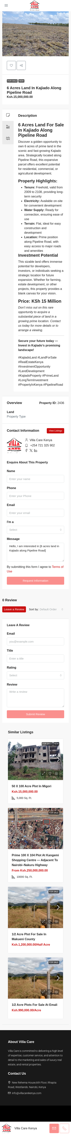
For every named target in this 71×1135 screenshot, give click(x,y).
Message (13, 539)
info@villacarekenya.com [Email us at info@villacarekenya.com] (26, 1093)
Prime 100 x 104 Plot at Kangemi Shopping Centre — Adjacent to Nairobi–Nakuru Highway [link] (35, 860)
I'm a (10, 522)
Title (10, 650)
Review (12, 684)
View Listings (55, 430)
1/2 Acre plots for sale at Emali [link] (34, 1004)
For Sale (12, 81)
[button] (11, 65)
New (21, 81)
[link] (35, 759)
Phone (11, 488)
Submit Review (35, 714)
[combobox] (35, 530)
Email (11, 505)
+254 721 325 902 (42, 445)
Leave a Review (14, 609)
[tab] (8, 115)
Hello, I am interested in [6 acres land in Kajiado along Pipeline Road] (35, 552)
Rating (11, 667)
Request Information (35, 580)
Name (11, 471)
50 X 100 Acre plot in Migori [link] (31, 786)
